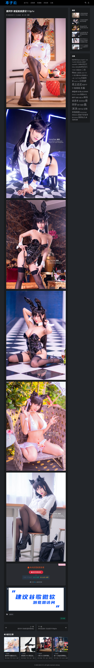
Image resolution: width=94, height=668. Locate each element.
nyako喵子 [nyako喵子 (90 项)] (75, 64)
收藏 (63, 618)
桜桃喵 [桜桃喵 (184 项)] (77, 88)
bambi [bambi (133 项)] (74, 60)
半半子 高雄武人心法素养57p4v (84, 46)
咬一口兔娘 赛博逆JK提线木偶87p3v (60, 656)
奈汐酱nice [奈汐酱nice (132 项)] (77, 75)
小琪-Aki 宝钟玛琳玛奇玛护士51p (44, 656)
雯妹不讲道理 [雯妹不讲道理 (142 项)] (83, 114)
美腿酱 (7, 653)
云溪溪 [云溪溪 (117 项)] (78, 73)
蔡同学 (11, 614)
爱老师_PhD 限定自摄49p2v (27, 656)
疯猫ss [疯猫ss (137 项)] (82, 94)
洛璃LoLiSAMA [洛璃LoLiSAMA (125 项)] (83, 91)
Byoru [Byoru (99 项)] (79, 60)
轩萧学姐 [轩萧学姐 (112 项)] (80, 109)
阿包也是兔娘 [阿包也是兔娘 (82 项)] (83, 112)
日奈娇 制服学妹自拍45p (84, 20)
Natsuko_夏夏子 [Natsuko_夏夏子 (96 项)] (81, 62)
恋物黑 (19, 15)
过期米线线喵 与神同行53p (84, 14)
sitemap (57, 665)
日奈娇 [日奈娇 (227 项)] (83, 80)
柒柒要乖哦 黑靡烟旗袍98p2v (84, 34)
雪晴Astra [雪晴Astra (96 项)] (75, 115)
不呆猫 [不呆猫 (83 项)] (73, 70)
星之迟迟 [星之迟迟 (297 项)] (77, 84)
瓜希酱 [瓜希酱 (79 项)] (78, 94)
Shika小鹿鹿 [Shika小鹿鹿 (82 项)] (75, 67)
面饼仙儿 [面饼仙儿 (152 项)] (81, 117)
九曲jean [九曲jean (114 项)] (79, 70)
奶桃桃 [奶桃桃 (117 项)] (84, 75)
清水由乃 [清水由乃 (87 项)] (74, 94)
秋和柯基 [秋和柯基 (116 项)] (82, 101)
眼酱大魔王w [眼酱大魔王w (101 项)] (79, 97)
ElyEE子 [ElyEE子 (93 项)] (83, 60)
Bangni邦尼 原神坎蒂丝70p (84, 27)
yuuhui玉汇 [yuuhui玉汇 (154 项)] (83, 66)
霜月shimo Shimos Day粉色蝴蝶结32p (84, 40)
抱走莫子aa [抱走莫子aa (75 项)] (76, 81)
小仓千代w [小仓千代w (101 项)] (78, 78)
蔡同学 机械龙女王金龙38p (11, 656)
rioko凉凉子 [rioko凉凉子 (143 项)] (82, 64)
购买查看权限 (36, 572)
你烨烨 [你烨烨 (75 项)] (82, 73)
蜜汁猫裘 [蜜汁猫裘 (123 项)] (80, 105)
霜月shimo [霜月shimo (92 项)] (75, 117)
